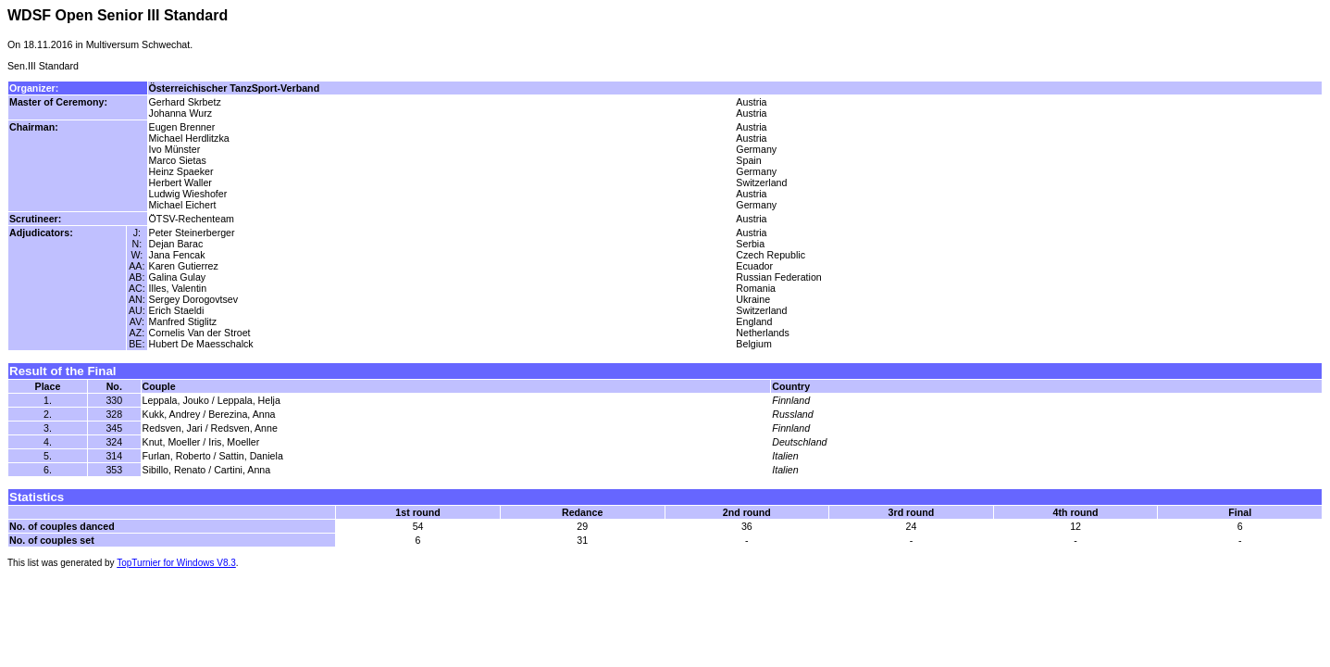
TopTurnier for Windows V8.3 (176, 563)
